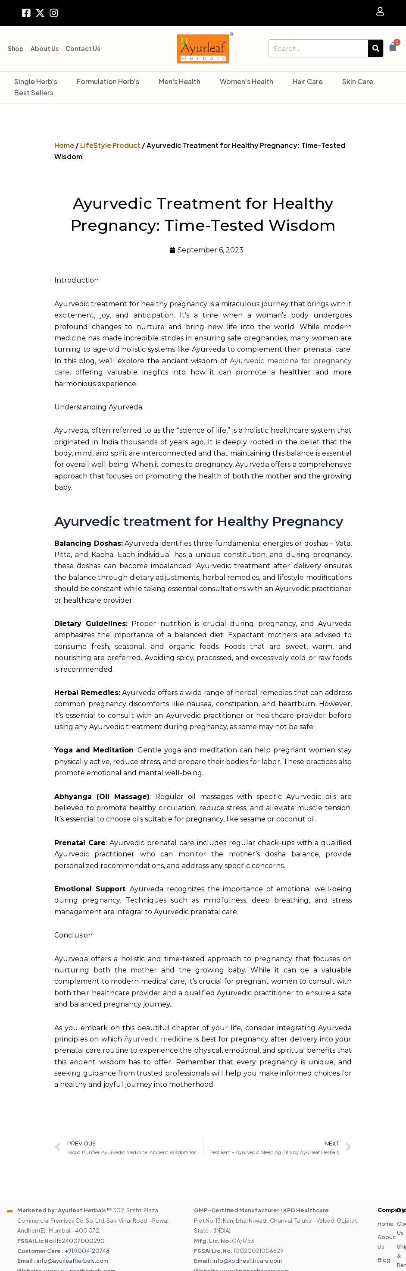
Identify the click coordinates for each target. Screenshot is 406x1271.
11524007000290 (80, 1240)
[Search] (375, 48)
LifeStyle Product (110, 145)
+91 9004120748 (87, 1250)
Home (64, 145)
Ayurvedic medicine (158, 1039)
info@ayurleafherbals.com (72, 1261)
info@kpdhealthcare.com (247, 1261)
